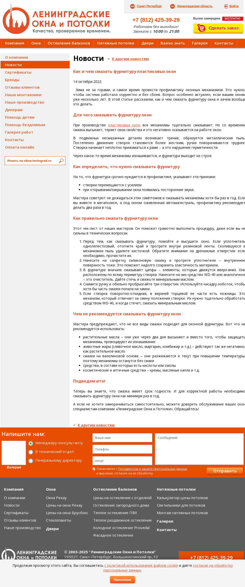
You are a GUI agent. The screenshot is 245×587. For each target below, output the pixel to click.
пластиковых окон (124, 125)
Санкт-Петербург (149, 6)
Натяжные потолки (115, 42)
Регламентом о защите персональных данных (152, 469)
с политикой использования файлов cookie (141, 565)
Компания (14, 42)
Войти (234, 6)
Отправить (225, 471)
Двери (147, 42)
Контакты (224, 42)
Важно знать (173, 42)
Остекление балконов (69, 42)
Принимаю (122, 580)
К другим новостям (130, 58)
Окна (36, 42)
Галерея (200, 42)
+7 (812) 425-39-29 (156, 20)
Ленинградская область (195, 6)
